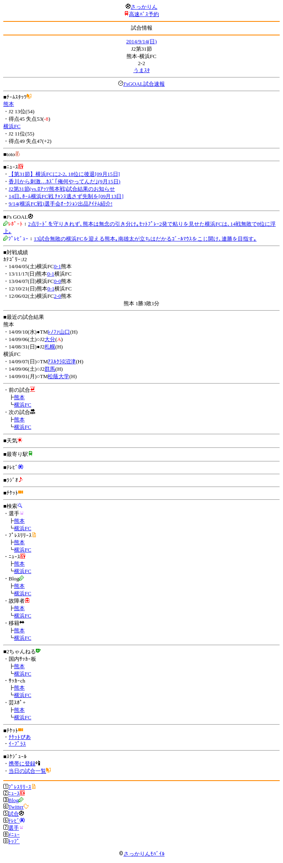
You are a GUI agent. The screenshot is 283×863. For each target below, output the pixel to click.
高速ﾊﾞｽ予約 (144, 14)
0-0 (57, 281)
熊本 (8, 104)
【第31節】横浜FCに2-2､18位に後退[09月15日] (64, 174)
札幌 (49, 347)
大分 (49, 339)
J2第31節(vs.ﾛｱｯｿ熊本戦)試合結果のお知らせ (62, 189)
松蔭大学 (58, 376)
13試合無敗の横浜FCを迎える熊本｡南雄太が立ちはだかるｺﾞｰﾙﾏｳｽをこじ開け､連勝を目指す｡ (145, 239)
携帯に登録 (22, 763)
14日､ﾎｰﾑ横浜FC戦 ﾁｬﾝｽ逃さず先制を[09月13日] (66, 196)
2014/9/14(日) (141, 41)
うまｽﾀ (141, 70)
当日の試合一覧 (27, 771)
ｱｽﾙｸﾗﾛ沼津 (62, 361)
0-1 (57, 266)
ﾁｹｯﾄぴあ (20, 737)
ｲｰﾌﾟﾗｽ (17, 744)
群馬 (49, 369)
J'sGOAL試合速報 (144, 84)
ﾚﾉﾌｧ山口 (59, 332)
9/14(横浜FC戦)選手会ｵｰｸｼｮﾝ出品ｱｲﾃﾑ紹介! (60, 204)
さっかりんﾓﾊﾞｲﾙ (142, 854)
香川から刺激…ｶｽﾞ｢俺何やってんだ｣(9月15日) (64, 181)
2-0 (57, 296)
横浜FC (12, 126)
